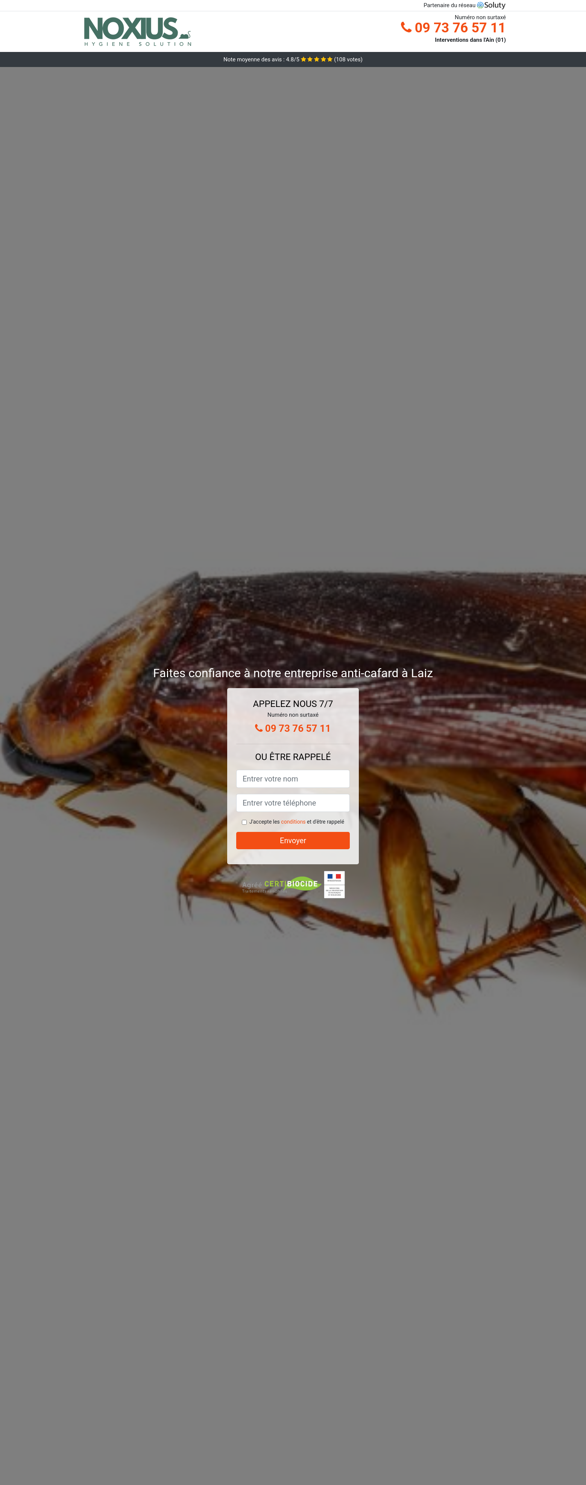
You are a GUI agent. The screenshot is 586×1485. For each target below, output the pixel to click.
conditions (293, 822)
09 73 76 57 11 (453, 28)
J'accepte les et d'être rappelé (296, 822)
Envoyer (293, 840)
